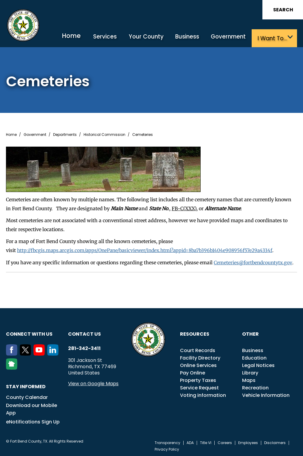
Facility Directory (200, 356)
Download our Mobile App (31, 408)
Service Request (199, 386)
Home (80, 37)
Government (229, 38)
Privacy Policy (167, 448)
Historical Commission (104, 134)
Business (190, 38)
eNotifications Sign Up (33, 420)
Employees (248, 442)
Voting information (203, 394)
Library (250, 371)
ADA (190, 442)
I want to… (271, 38)
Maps (249, 379)
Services (112, 38)
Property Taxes (198, 379)
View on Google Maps (93, 382)
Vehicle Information (266, 394)
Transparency (167, 442)
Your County (151, 38)
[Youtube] (40, 353)
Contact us (84, 332)
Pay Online (192, 371)
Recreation (255, 386)
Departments (65, 134)
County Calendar (27, 396)
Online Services (198, 364)
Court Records (197, 349)
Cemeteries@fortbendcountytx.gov (253, 262)
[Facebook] (13, 353)
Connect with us (29, 332)
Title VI (205, 442)
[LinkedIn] (54, 353)
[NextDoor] (13, 367)
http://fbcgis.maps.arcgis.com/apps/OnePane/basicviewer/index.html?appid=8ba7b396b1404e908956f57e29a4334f (148, 250)
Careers (225, 442)
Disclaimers (275, 442)
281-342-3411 (84, 347)
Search (283, 9)
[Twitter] (26, 353)
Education (254, 356)
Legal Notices (258, 364)
